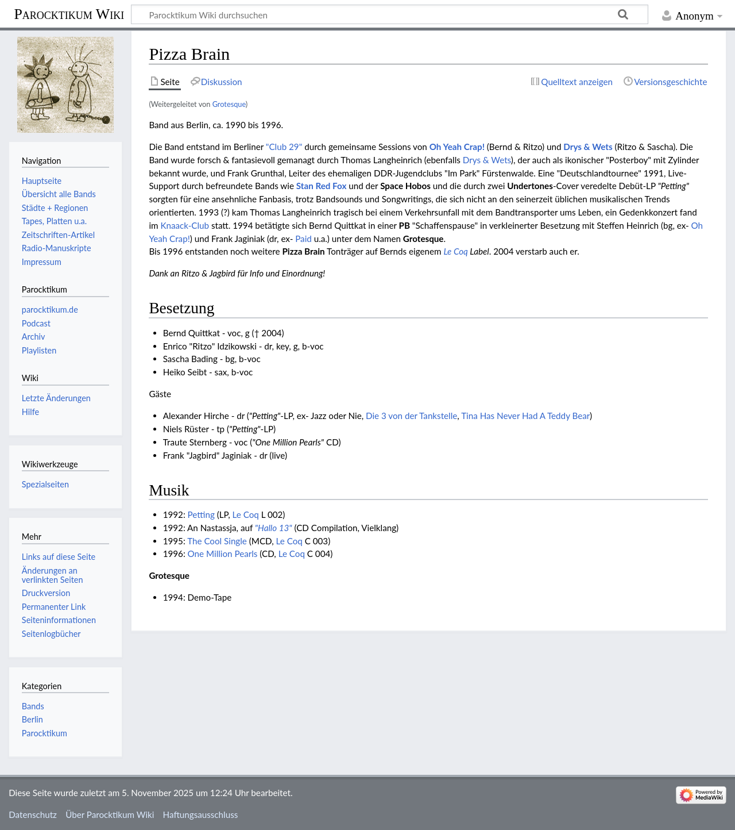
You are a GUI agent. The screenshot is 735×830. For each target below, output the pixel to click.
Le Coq (455, 251)
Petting (201, 514)
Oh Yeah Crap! (457, 146)
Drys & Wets (587, 146)
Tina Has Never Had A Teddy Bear (525, 415)
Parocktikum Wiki (69, 13)
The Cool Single (217, 541)
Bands (33, 706)
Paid (303, 238)
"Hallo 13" (273, 527)
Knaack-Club (184, 225)
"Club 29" (284, 146)
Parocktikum (44, 733)
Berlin (32, 719)
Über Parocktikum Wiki (109, 814)
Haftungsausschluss (200, 814)
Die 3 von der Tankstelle (411, 415)
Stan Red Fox (321, 185)
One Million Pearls (223, 553)
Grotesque (229, 104)
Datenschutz (33, 814)
